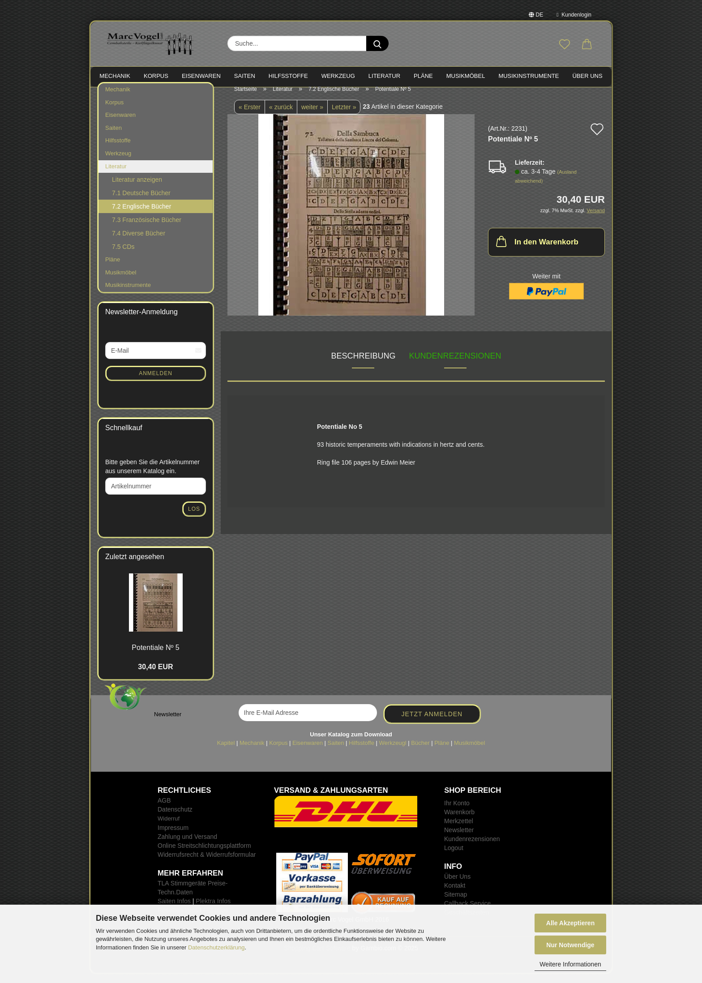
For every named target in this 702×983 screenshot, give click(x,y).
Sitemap (455, 903)
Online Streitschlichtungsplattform (204, 854)
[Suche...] (377, 43)
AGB (164, 809)
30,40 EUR (155, 676)
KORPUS (156, 76)
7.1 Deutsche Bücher (141, 201)
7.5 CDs (123, 255)
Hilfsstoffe (118, 149)
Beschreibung (363, 364)
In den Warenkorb (536, 250)
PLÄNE (423, 76)
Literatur (116, 174)
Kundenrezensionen (455, 364)
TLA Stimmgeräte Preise (192, 892)
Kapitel (226, 751)
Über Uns (587, 76)
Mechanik (117, 98)
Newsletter (459, 838)
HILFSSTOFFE (288, 76)
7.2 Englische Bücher (141, 215)
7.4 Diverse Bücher (138, 242)
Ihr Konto (457, 812)
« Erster (250, 116)
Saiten (113, 136)
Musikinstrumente (128, 294)
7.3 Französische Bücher (146, 228)
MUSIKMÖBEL (465, 76)
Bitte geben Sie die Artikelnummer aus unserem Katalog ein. (152, 475)
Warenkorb (459, 821)
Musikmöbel (120, 281)
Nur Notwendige (570, 945)
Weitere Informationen (570, 964)
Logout (453, 856)
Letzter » (344, 116)
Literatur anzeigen (137, 188)
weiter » (312, 116)
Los (194, 518)
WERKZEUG (338, 76)
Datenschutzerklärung (216, 947)
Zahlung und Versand (187, 845)
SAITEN (244, 76)
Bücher (420, 751)
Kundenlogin (573, 15)
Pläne (112, 268)
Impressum (173, 836)
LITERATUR (384, 76)
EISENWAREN (201, 76)
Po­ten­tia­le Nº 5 (155, 656)
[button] (587, 45)
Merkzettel (458, 829)
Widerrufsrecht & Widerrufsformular (207, 863)
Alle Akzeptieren (570, 923)
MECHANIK (114, 76)
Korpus (114, 111)
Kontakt (454, 894)
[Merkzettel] (564, 45)
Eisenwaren (120, 123)
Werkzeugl (393, 751)
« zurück (281, 116)
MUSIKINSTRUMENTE (528, 76)
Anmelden (155, 382)
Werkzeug (118, 162)
